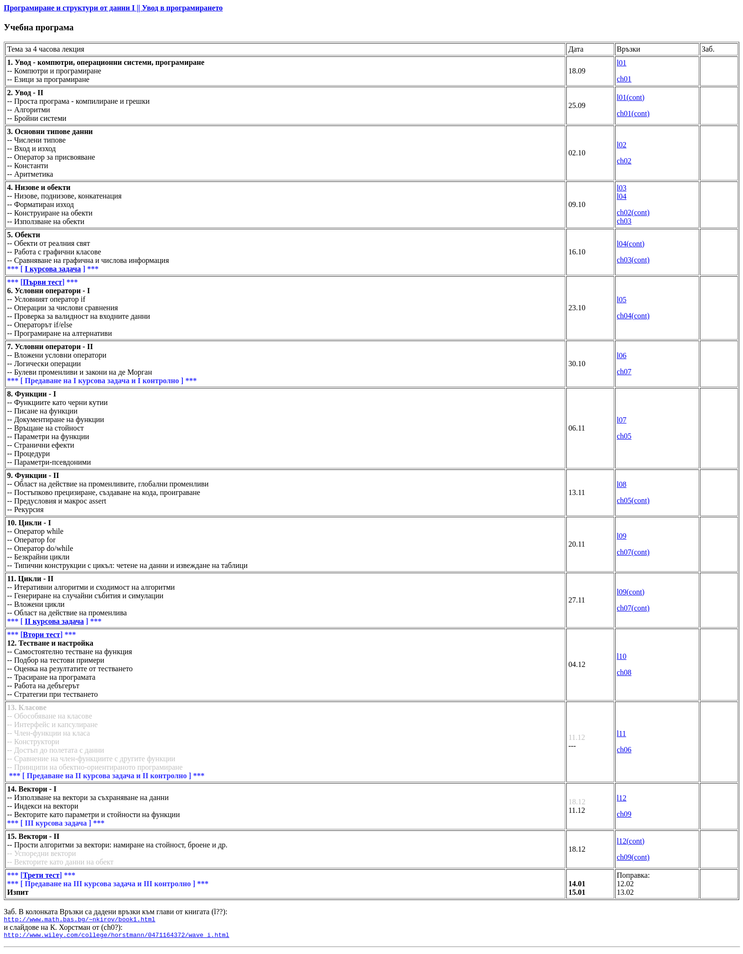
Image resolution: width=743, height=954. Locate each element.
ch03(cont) (633, 260)
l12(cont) (631, 841)
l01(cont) (631, 97)
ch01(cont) (633, 113)
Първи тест (42, 282)
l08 (621, 484)
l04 (621, 196)
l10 (621, 656)
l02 (621, 145)
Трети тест (41, 875)
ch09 (624, 814)
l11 (621, 733)
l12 (621, 798)
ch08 (624, 672)
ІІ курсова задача (54, 621)
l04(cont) (631, 244)
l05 (621, 300)
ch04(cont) (633, 316)
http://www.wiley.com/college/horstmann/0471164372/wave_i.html (116, 937)
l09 (621, 536)
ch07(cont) (633, 552)
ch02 (624, 161)
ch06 (624, 750)
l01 (621, 63)
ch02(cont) (633, 212)
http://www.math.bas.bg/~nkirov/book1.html (79, 920)
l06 (621, 355)
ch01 (624, 79)
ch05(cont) (633, 500)
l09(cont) (631, 592)
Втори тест (41, 634)
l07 (621, 420)
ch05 (624, 436)
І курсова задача (53, 269)
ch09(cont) (633, 857)
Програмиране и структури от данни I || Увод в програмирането (113, 8)
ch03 (624, 221)
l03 (621, 188)
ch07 (624, 372)
